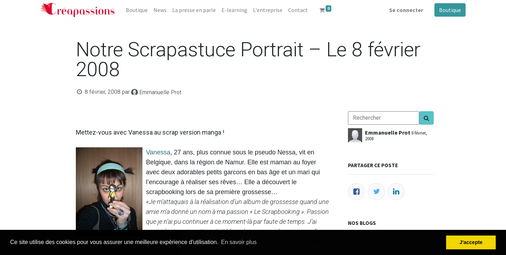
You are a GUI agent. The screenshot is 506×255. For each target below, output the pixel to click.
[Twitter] (376, 191)
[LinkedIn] (396, 191)
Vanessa (158, 152)
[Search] (426, 118)
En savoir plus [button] (239, 242)
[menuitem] (137, 10)
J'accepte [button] (471, 242)
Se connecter (406, 9)
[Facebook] (356, 191)
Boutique (450, 9)
